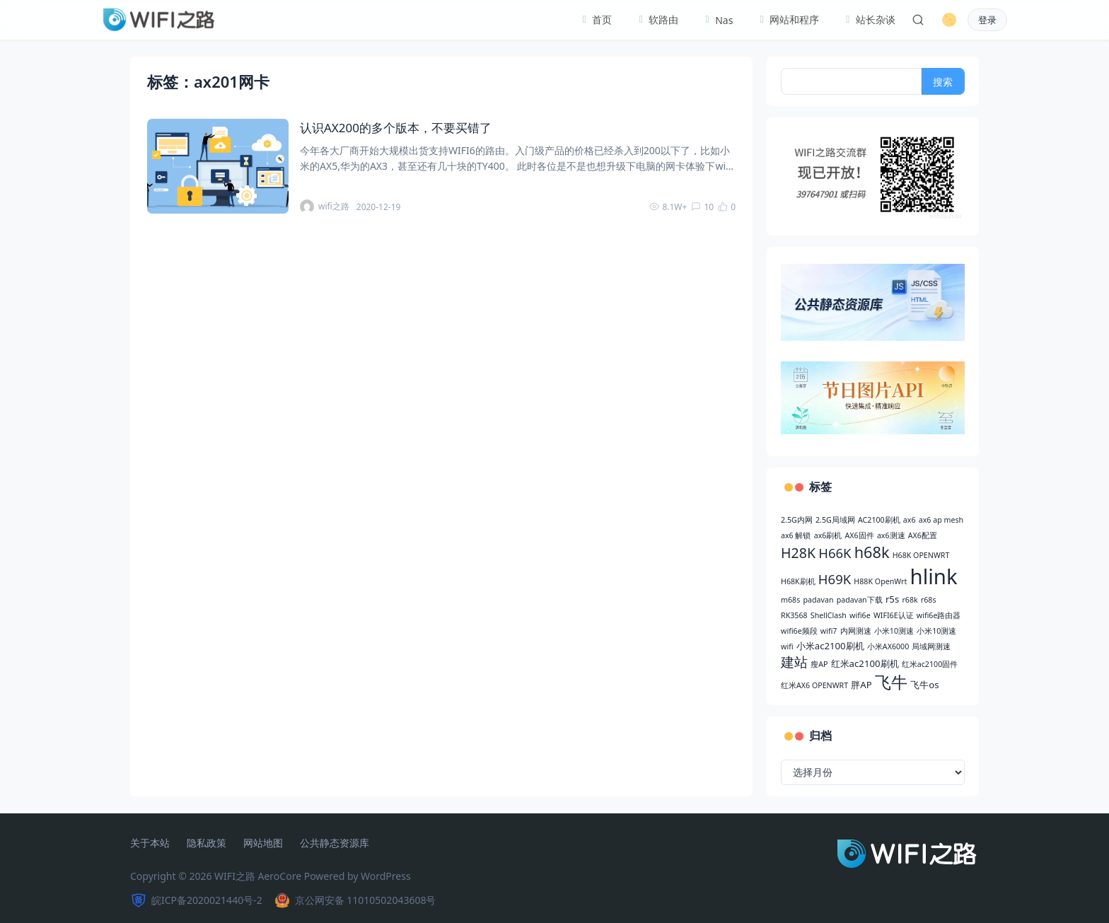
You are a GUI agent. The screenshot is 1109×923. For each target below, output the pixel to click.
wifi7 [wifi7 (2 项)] (828, 631)
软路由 (656, 19)
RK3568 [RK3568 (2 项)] (794, 615)
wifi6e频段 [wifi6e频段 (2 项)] (799, 631)
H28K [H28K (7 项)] (798, 552)
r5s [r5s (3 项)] (892, 599)
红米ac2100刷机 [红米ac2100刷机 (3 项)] (865, 663)
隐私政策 (206, 843)
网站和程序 (787, 19)
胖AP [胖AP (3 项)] (861, 684)
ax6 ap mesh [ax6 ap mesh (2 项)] (941, 520)
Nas (717, 20)
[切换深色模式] (949, 20)
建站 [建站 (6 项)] (794, 662)
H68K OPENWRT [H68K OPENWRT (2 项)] (921, 555)
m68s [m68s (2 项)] (790, 600)
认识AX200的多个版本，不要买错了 (396, 128)
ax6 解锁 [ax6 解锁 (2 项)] (796, 535)
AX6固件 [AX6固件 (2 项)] (859, 535)
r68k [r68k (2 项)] (909, 600)
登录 (987, 20)
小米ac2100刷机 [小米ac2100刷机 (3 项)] (830, 645)
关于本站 (150, 843)
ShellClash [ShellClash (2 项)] (829, 615)
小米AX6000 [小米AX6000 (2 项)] (888, 646)
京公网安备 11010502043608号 (355, 900)
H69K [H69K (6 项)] (834, 579)
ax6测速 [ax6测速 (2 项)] (891, 535)
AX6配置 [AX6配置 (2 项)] (922, 535)
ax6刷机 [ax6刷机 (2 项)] (828, 535)
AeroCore (280, 876)
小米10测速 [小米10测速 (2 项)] (894, 631)
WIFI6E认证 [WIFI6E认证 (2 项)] (893, 615)
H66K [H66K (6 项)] (834, 553)
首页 (595, 19)
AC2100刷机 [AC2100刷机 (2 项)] (879, 520)
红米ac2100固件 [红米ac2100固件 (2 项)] (930, 664)
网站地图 (263, 843)
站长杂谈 (868, 19)
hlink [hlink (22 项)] (934, 576)
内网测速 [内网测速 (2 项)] (855, 631)
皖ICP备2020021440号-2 (196, 900)
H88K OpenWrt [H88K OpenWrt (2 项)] (880, 581)
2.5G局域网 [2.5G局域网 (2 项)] (835, 520)
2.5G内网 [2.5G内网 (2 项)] (797, 520)
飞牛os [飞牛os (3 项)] (924, 684)
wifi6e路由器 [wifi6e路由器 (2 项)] (939, 615)
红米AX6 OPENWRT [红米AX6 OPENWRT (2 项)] (814, 685)
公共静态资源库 (334, 843)
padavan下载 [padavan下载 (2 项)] (860, 600)
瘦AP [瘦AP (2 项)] (819, 664)
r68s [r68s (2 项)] (928, 600)
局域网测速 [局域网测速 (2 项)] (931, 646)
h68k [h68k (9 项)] (872, 552)
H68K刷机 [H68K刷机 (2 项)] (798, 581)
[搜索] (918, 20)
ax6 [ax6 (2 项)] (909, 520)
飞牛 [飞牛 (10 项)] (891, 682)
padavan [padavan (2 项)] (818, 600)
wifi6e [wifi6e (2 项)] (860, 615)
